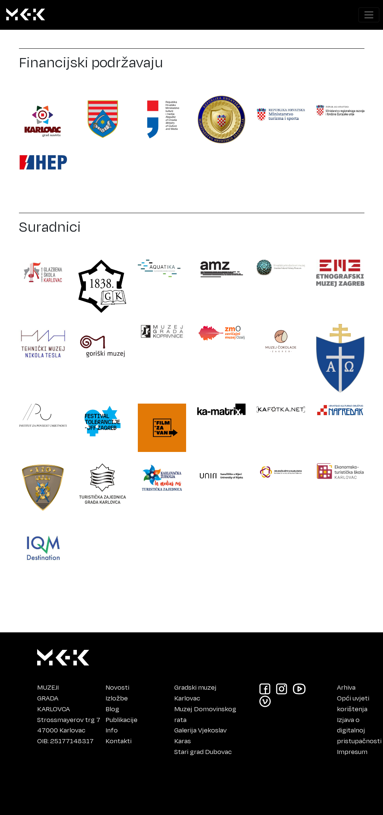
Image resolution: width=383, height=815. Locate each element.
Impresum (352, 751)
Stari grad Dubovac (203, 751)
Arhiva (346, 687)
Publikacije (121, 719)
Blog (112, 708)
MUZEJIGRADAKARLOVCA (53, 697)
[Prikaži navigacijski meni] (368, 14)
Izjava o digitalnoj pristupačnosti (359, 730)
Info (112, 730)
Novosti (117, 687)
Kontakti (119, 740)
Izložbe (117, 698)
